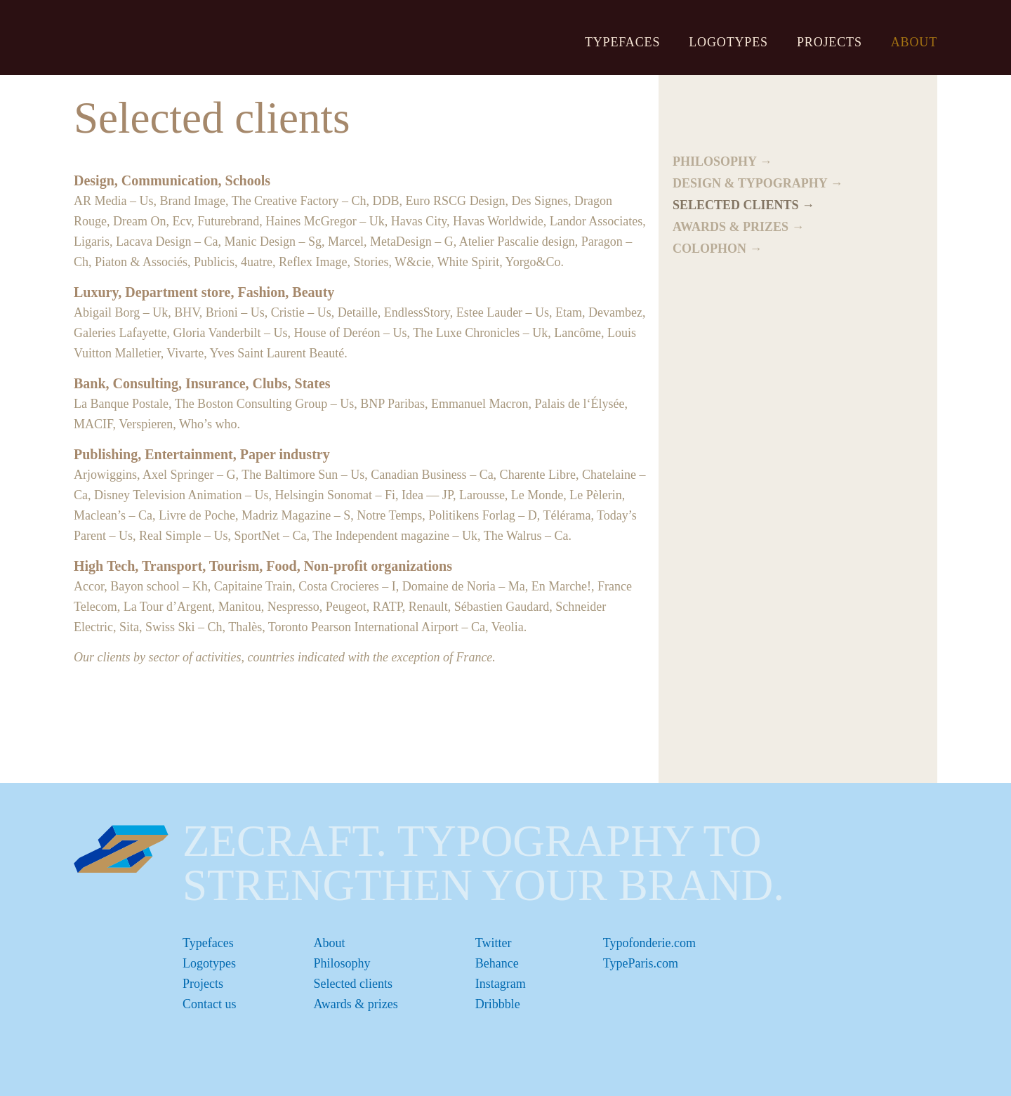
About (914, 42)
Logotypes (728, 42)
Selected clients (736, 205)
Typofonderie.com (649, 943)
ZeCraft (152, 37)
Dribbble (497, 1004)
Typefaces (622, 42)
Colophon (709, 249)
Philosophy (714, 161)
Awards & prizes (730, 227)
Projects (829, 42)
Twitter (493, 943)
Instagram (500, 984)
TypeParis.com (640, 963)
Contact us (210, 1004)
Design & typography (750, 183)
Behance (497, 963)
